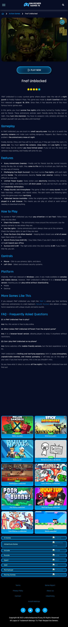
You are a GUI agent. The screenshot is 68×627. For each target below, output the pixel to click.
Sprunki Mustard (42, 307)
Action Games (14, 16)
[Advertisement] (34, 396)
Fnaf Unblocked (31, 16)
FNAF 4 (42, 304)
